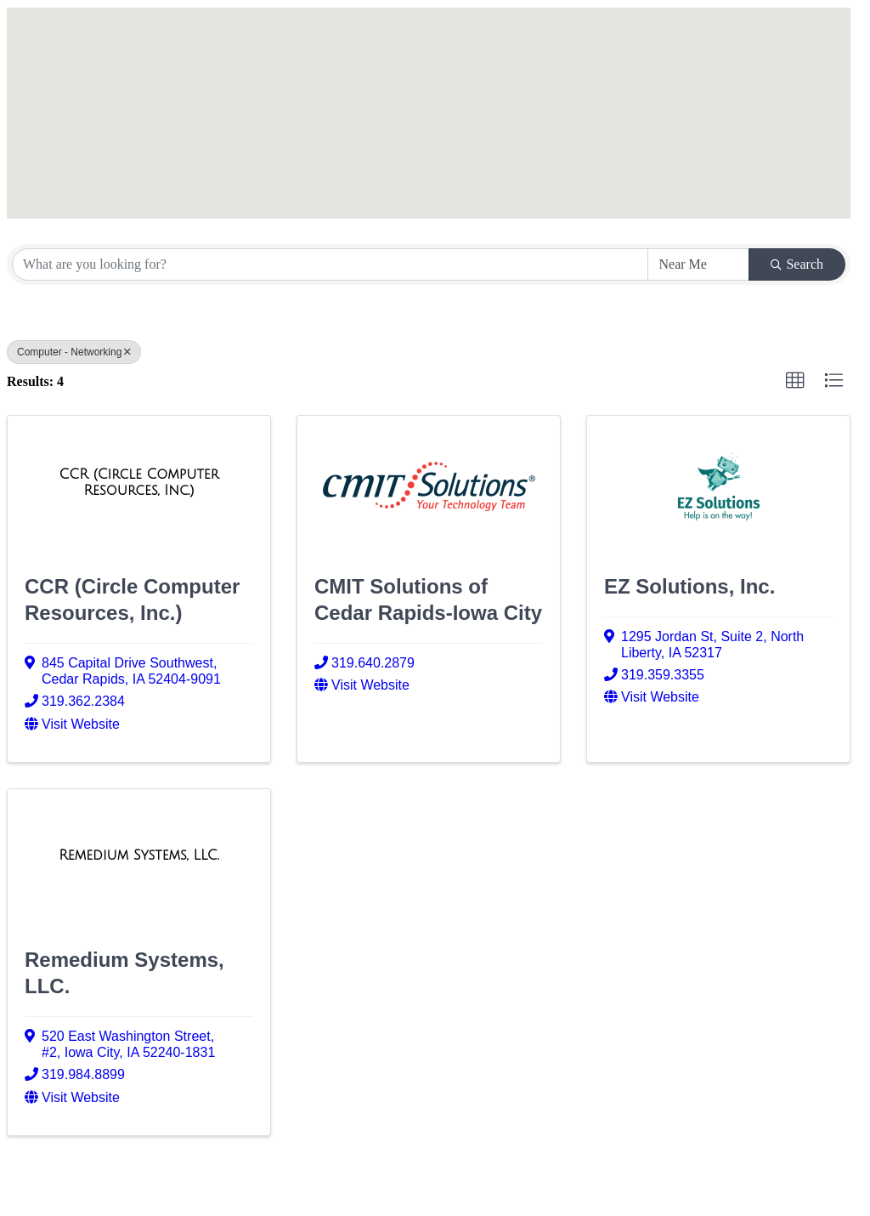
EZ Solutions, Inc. (689, 586)
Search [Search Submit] (797, 264)
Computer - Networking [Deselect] (74, 352)
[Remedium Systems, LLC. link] (139, 855)
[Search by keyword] (330, 264)
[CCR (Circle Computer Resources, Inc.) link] (139, 482)
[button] (405, 68)
